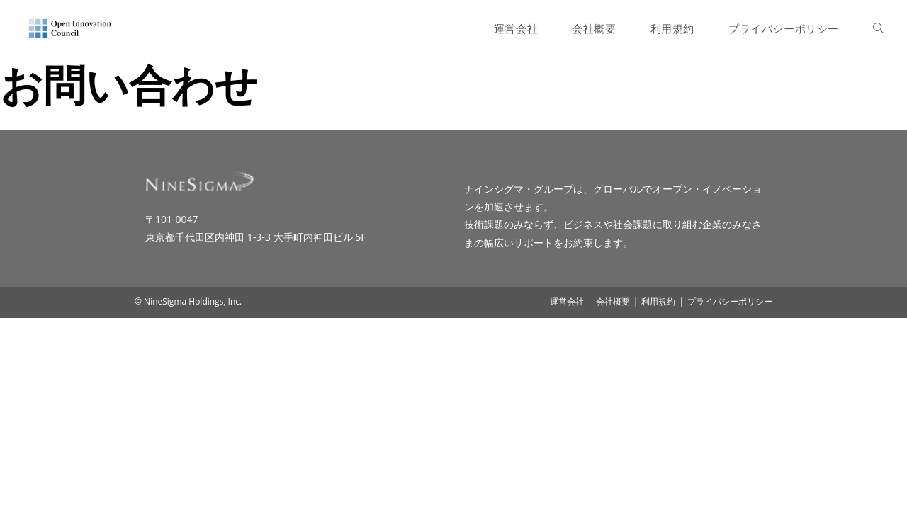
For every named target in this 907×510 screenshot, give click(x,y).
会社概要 (613, 493)
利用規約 (658, 493)
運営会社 (567, 493)
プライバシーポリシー (729, 493)
